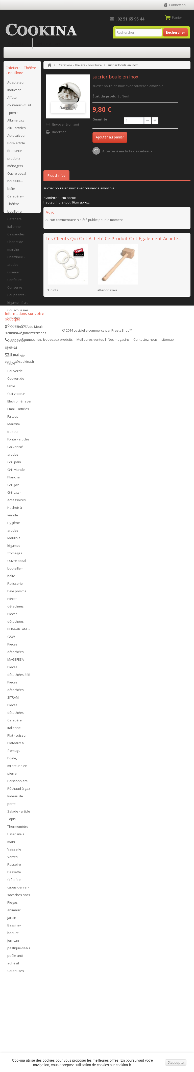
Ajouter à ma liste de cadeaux (127, 151)
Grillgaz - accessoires (16, 498)
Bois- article (16, 145)
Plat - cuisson (17, 737)
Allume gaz (15, 122)
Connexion (177, 5)
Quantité (99, 119)
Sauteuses (15, 972)
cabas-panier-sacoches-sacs (18, 893)
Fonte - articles (18, 441)
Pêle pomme (17, 593)
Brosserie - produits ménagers (15, 160)
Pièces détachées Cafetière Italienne (15, 718)
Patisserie (15, 585)
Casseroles (16, 236)
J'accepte (176, 1063)
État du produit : (106, 96)
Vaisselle (14, 851)
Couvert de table (15, 384)
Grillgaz (13, 486)
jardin (11, 919)
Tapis (11, 821)
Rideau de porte (15, 802)
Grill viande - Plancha (17, 475)
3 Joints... (53, 290)
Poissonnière (17, 783)
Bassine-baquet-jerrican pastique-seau (18, 938)
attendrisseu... (108, 290)
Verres (12, 859)
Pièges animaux (14, 908)
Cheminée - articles (16, 263)
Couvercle (15, 373)
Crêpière (14, 881)
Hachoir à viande (14, 513)
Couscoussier (17, 312)
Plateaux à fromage (15, 749)
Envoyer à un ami (65, 124)
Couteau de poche (16, 346)
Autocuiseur (16, 137)
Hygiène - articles (14, 528)
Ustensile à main (16, 840)
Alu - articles (16, 130)
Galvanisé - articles (16, 453)
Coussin (13, 319)
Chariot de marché (15, 247)
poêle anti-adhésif (15, 961)
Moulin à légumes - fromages (14, 547)
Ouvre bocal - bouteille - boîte (17, 183)
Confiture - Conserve (15, 285)
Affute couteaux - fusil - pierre (19, 107)
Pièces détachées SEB (18, 673)
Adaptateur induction (16, 88)
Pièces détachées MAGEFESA (15, 654)
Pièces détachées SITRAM (15, 692)
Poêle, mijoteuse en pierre (17, 768)
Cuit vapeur (16, 395)
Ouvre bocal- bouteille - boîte (17, 570)
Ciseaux (13, 274)
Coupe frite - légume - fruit (17, 301)
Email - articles (18, 411)
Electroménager (19, 403)
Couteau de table (16, 361)
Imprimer (59, 132)
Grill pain (14, 464)
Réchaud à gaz (18, 790)
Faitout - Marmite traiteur (13, 426)
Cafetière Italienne (14, 225)
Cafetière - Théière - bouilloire (15, 206)
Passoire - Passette (15, 870)
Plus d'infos (56, 175)
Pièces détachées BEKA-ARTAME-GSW (18, 627)
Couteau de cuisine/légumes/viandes (22, 331)
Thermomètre (17, 828)
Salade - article (18, 813)
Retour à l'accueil (51, 43)
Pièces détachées (15, 604)
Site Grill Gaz (18, 43)
